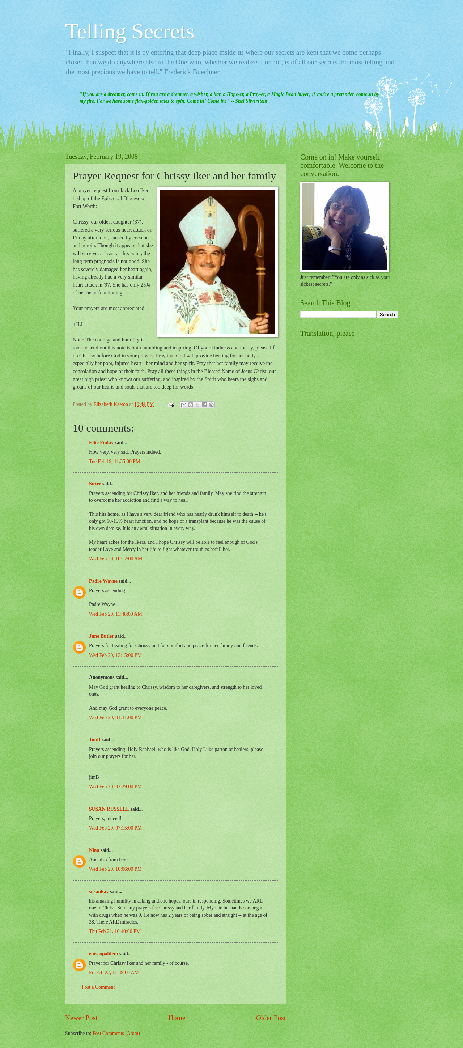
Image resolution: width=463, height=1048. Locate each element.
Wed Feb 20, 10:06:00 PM (115, 869)
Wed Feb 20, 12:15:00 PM (115, 655)
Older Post (271, 1018)
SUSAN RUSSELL (109, 809)
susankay (99, 891)
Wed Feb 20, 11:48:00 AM (115, 614)
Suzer (95, 484)
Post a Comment (98, 987)
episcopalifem (103, 953)
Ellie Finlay (101, 442)
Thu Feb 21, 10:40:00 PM (115, 931)
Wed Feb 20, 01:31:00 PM (115, 717)
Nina (94, 850)
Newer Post (81, 1018)
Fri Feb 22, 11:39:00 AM (114, 972)
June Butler (101, 636)
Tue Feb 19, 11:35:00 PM (114, 461)
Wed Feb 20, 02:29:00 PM (115, 786)
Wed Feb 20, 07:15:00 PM (115, 828)
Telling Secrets (129, 31)
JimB (94, 739)
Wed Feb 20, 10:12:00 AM (115, 558)
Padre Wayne (103, 581)
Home (176, 1018)
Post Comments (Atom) (116, 1033)
